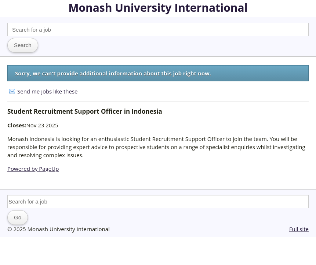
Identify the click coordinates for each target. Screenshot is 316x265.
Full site (299, 229)
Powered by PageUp (33, 168)
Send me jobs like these (47, 91)
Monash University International (158, 7)
